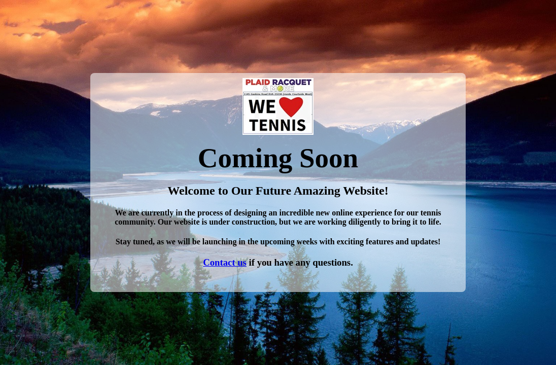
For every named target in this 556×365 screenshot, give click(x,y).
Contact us (225, 262)
